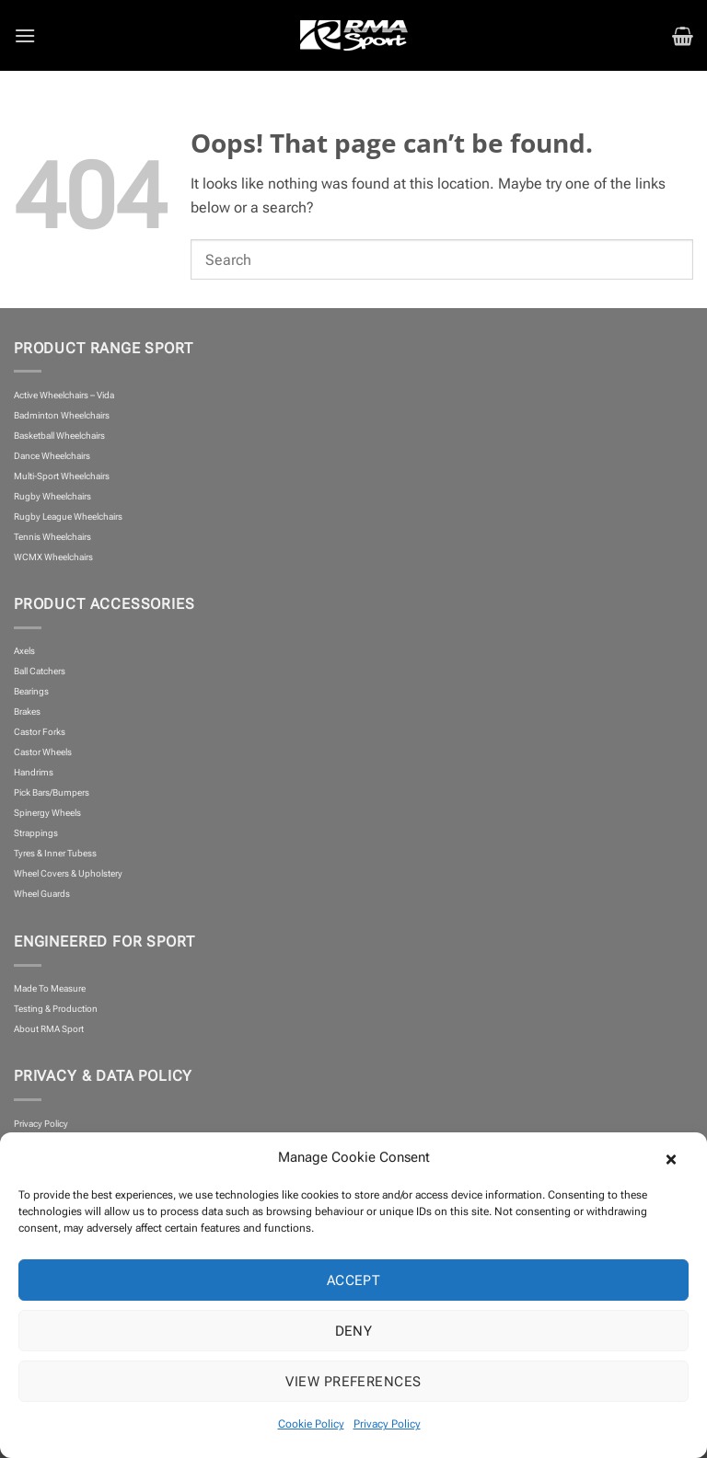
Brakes (27, 711)
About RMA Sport (49, 1029)
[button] (679, 1157)
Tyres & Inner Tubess (55, 853)
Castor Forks (39, 732)
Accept (354, 1280)
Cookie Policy (311, 1424)
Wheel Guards (42, 894)
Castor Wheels (43, 752)
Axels (24, 651)
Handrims (33, 772)
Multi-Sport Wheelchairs (62, 476)
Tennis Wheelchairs (52, 537)
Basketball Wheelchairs (59, 436)
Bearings (31, 691)
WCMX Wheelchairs (53, 557)
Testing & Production (56, 1009)
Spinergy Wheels (47, 813)
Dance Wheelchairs (52, 456)
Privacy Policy (387, 1424)
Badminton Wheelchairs (62, 415)
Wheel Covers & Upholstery (68, 873)
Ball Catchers (39, 671)
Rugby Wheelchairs (52, 496)
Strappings (36, 833)
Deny (354, 1331)
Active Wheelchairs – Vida (64, 395)
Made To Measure (50, 988)
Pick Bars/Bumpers (51, 792)
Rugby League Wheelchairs (68, 516)
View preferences (353, 1381)
